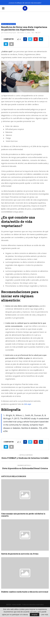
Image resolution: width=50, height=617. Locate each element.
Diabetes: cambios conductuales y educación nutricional (24, 592)
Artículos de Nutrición (8, 24)
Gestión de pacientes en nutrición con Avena (19, 554)
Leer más (44, 614)
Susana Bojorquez (10, 33)
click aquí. (27, 404)
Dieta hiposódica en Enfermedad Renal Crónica (25, 468)
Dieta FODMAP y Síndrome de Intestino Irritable (25, 458)
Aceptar (35, 614)
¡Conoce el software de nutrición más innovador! (25, 3)
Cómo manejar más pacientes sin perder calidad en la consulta (23, 515)
